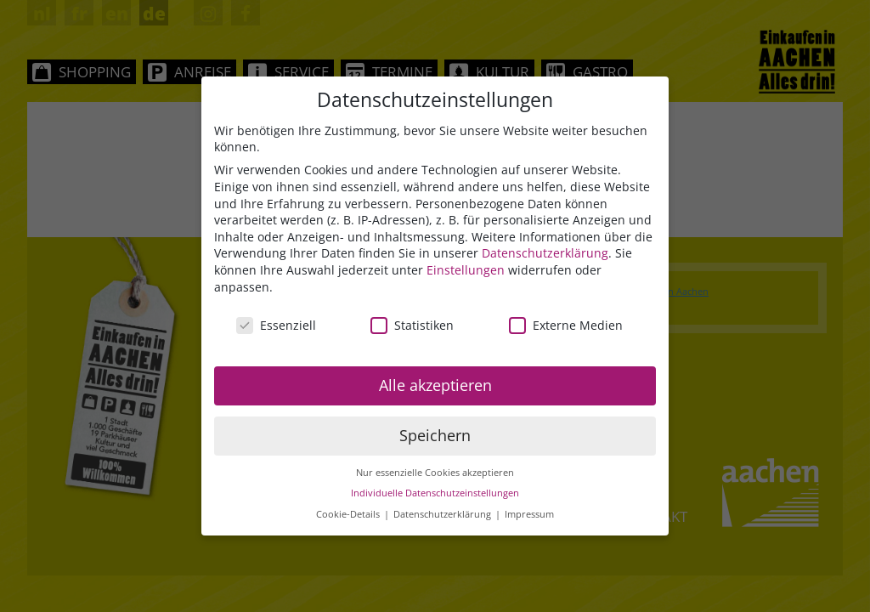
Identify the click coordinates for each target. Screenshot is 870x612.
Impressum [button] (529, 515)
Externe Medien (566, 326)
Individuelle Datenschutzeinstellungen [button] (435, 494)
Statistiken (412, 326)
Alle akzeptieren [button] (435, 386)
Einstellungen (466, 271)
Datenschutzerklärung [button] (443, 515)
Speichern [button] (435, 436)
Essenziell (276, 326)
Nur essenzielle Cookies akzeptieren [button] (435, 473)
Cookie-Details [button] (349, 515)
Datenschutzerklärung (545, 254)
